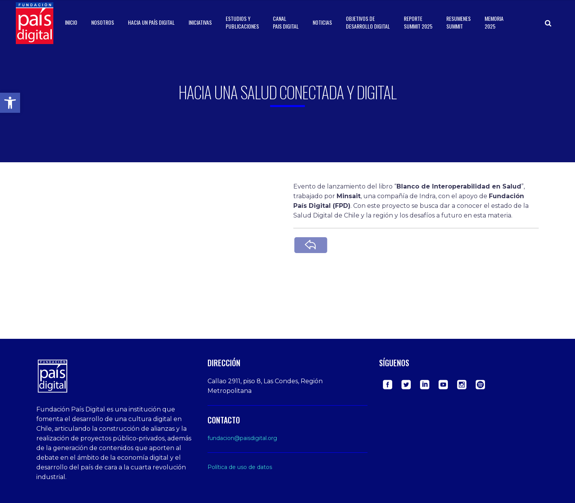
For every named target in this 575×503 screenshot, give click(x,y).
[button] (10, 103)
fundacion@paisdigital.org (242, 438)
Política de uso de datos (240, 467)
